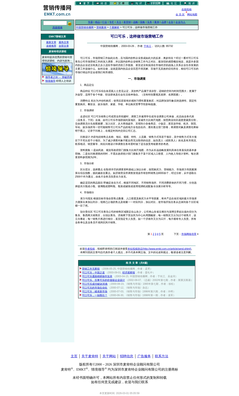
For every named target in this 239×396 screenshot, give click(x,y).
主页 (74, 356)
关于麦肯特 (89, 356)
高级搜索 (57, 27)
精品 (97, 22)
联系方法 (161, 356)
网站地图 (192, 14)
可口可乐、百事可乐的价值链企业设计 (103, 280)
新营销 (127, 22)
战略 (135, 22)
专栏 (111, 22)
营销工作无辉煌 (91, 268)
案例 (156, 22)
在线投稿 (187, 9)
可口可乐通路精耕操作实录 (97, 276)
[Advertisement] (124, 12)
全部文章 (64, 45)
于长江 (147, 46)
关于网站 (109, 356)
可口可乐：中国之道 (93, 272)
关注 (118, 22)
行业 (104, 22)
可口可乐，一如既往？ (94, 295)
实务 (149, 22)
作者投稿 (90, 248)
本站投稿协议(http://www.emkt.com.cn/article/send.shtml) (159, 248)
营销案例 (101, 27)
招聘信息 (126, 356)
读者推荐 (51, 45)
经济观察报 (128, 272)
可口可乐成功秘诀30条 (94, 283)
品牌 (163, 22)
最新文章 (51, 42)
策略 (142, 22)
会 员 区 (180, 14)
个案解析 (114, 27)
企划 (170, 22)
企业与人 (180, 22)
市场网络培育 (188, 234)
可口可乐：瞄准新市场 (94, 291)
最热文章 (64, 42)
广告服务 (144, 356)
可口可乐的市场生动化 (94, 287)
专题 (90, 22)
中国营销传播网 (85, 27)
